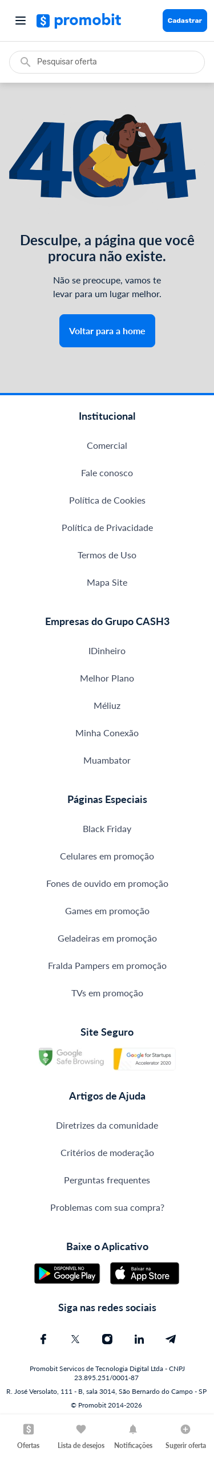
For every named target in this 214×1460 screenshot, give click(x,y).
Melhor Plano (107, 677)
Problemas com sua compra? (107, 1207)
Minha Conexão (107, 732)
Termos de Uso (107, 554)
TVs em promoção (107, 992)
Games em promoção (107, 910)
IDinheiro (107, 650)
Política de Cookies (107, 499)
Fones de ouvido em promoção (107, 883)
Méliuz (107, 705)
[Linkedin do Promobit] (139, 1339)
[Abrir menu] (20, 20)
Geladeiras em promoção (107, 937)
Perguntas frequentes (107, 1179)
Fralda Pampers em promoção (107, 965)
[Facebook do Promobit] (43, 1339)
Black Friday (107, 828)
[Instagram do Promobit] (107, 1339)
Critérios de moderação (107, 1152)
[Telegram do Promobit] (171, 1339)
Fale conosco (107, 472)
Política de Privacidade (107, 527)
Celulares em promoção (107, 855)
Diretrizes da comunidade (107, 1125)
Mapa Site (107, 582)
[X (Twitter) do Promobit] (75, 1339)
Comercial (107, 445)
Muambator (107, 760)
